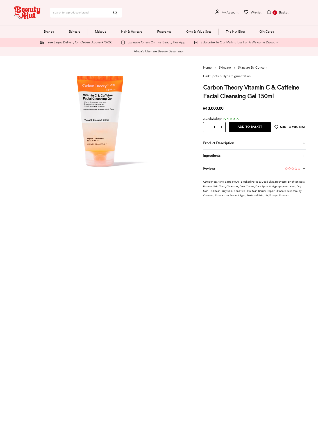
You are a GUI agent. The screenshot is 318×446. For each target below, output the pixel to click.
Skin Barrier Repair (263, 191)
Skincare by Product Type (230, 195)
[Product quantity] (214, 127)
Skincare (225, 67)
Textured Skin (255, 195)
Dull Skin (215, 191)
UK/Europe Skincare (277, 195)
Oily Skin (227, 191)
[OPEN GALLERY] (100, 121)
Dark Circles (247, 186)
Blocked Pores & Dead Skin (257, 182)
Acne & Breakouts (228, 182)
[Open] (252, 12)
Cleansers (232, 186)
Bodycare (281, 182)
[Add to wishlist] (290, 127)
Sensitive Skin (242, 191)
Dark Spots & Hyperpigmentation (227, 76)
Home (207, 67)
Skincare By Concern (253, 67)
